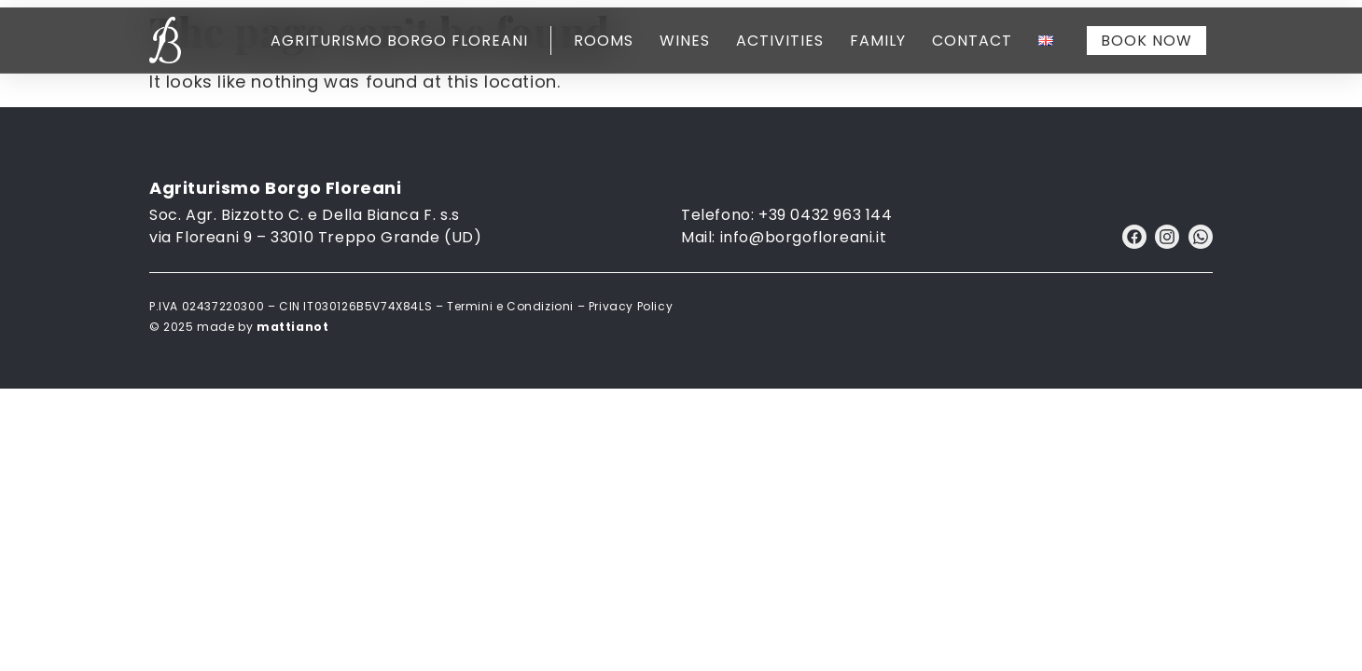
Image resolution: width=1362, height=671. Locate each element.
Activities (780, 40)
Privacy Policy (631, 306)
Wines (685, 40)
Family (878, 40)
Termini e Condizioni (510, 306)
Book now (1146, 40)
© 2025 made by (238, 327)
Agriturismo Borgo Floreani (399, 40)
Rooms (603, 40)
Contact (972, 40)
